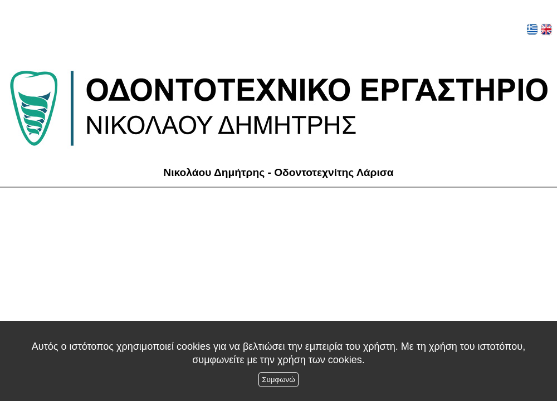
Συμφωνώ (278, 379)
